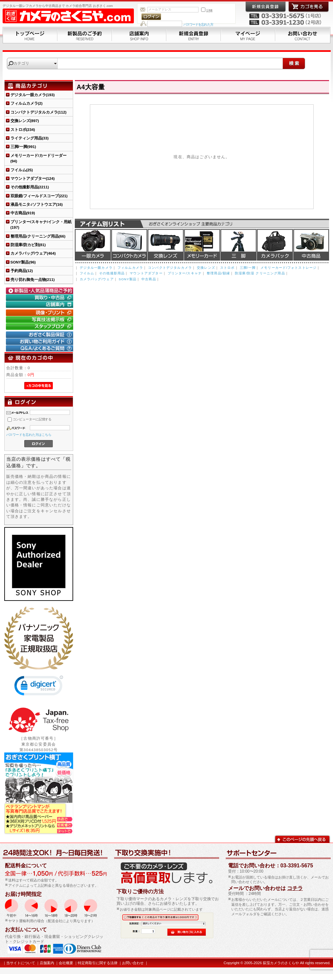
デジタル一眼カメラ (93, 245)
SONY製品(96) (23, 262)
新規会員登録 (193, 35)
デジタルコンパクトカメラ (129, 245)
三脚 (238, 245)
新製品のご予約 (84, 35)
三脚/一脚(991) (23, 146)
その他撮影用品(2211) (29, 187)
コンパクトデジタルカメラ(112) (38, 112)
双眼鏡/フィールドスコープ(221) (39, 196)
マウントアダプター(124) (32, 178)
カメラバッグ (275, 245)
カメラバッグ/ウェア (97, 279)
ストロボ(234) (22, 129)
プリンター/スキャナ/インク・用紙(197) (41, 224)
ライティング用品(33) (29, 138)
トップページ (30, 35)
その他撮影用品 (112, 273)
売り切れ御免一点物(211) (32, 279)
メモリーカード (202, 245)
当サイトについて (20, 963)
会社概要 (66, 963)
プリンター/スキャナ (185, 273)
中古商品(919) (22, 213)
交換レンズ (166, 245)
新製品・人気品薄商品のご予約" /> (40, 290)
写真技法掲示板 (40, 319)
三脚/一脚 (248, 267)
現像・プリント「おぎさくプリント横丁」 (40, 312)
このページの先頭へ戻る (302, 839)
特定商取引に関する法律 (97, 963)
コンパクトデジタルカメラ (170, 267)
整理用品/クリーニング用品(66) (38, 236)
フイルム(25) (21, 170)
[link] (38, 687)
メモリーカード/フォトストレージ (288, 267)
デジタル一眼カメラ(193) (32, 95)
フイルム (87, 273)
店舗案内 (139, 35)
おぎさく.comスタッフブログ (40, 326)
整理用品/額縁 (218, 273)
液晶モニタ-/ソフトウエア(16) (36, 204)
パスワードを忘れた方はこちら (29, 434)
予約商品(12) (21, 270)
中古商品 (311, 245)
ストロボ (227, 267)
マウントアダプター (146, 273)
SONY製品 (127, 279)
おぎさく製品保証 (40, 334)
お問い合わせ (302, 35)
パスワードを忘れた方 (198, 24)
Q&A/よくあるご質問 (40, 348)
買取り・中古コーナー (40, 297)
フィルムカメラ (130, 267)
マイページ (248, 35)
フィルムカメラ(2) (26, 103)
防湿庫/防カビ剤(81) (28, 245)
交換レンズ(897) (24, 120)
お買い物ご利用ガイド (40, 341)
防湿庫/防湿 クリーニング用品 (260, 273)
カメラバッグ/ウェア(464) (33, 253)
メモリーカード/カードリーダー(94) (38, 158)
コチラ (295, 888)
